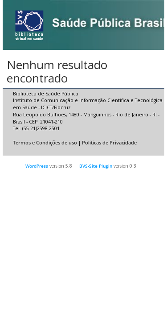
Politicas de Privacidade (109, 143)
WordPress (36, 166)
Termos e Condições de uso (45, 143)
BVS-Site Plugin (95, 166)
